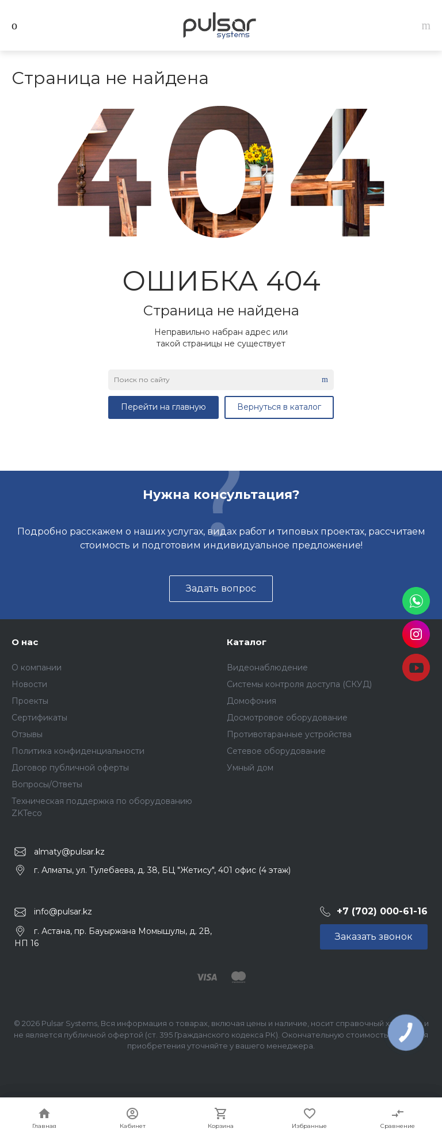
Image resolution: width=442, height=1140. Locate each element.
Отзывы (27, 734)
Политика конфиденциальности (78, 751)
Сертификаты (39, 717)
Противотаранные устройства (289, 734)
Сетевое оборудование (276, 751)
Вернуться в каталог (279, 407)
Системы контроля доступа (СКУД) (299, 684)
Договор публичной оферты (70, 767)
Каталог (246, 641)
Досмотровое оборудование (287, 717)
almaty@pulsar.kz (69, 852)
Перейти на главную (163, 407)
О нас (25, 641)
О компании (37, 667)
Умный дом (250, 767)
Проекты (30, 701)
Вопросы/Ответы (47, 784)
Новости (29, 684)
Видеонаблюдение (267, 667)
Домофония (251, 701)
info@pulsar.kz (63, 911)
